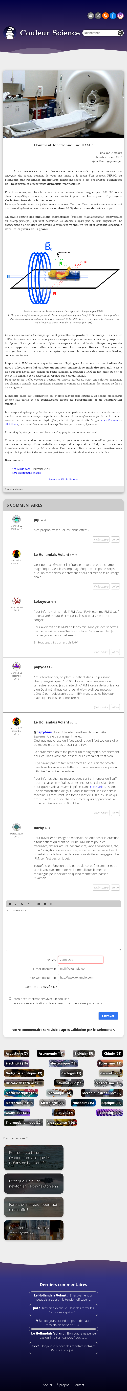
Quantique (17, 1113)
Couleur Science (50, 33)
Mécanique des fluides (101, 1093)
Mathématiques (21, 1093)
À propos (63, 1385)
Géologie (71, 1073)
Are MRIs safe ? (22, 468)
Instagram (120, 15)
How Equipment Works (26, 472)
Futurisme (110, 1063)
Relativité (63, 1113)
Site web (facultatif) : (43, 978)
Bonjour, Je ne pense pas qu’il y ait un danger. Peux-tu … (68, 1335)
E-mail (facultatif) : (45, 969)
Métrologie (52, 1103)
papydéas (44, 732)
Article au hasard (98, 15)
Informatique (69, 1083)
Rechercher (120, 33)
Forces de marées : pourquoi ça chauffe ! (33, 1207)
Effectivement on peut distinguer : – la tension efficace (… (64, 1297)
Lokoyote (42, 601)
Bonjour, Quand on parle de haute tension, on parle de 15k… (67, 1323)
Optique (111, 1103)
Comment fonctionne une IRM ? (63, 145)
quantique (115, 161)
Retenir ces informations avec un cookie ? (40, 998)
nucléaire (100, 161)
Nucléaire (83, 1103)
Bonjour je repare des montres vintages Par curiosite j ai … (68, 1348)
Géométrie (110, 1073)
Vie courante (61, 1122)
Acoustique (17, 1053)
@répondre (101, 539)
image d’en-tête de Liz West (63, 479)
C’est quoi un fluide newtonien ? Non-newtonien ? (33, 1183)
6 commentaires (13, 489)
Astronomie (51, 1053)
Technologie (109, 1113)
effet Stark (11, 424)
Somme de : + (41, 986)
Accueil (48, 1385)
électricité (17, 1063)
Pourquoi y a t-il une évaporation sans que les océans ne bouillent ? (29, 1157)
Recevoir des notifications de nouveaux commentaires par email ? (57, 1003)
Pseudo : (51, 960)
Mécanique (59, 1093)
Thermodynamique (24, 1122)
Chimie (112, 1053)
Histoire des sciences (24, 1083)
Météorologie (19, 1103)
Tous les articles (90, 15)
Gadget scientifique (24, 1073)
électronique (63, 1063)
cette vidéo (97, 787)
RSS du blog (105, 15)
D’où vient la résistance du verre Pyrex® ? (31, 1230)
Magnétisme (108, 1083)
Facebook (113, 15)
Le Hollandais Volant (51, 554)
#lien (115, 539)
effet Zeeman (109, 420)
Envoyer (108, 1016)
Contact (78, 1385)
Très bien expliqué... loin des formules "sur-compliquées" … (67, 1310)
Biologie (83, 1053)
